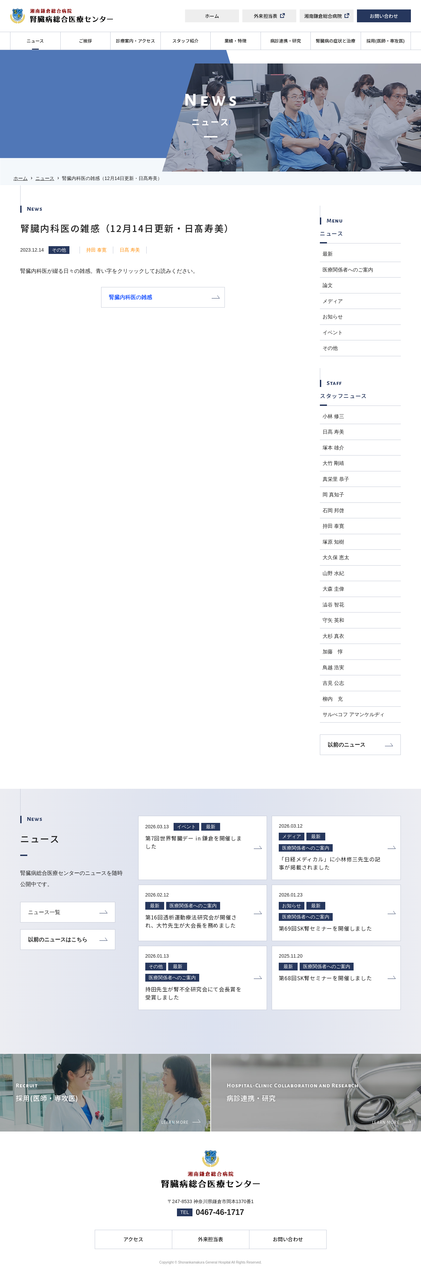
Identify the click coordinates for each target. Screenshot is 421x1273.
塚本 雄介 (333, 447)
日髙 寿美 (130, 250)
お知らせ (333, 316)
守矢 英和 (333, 620)
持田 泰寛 (96, 250)
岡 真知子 (333, 494)
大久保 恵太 (336, 557)
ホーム (212, 15)
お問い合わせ (384, 15)
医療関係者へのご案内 (348, 269)
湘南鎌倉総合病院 (326, 15)
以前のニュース (360, 745)
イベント (333, 332)
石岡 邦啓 (333, 510)
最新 (328, 254)
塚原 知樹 (333, 542)
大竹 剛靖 (333, 463)
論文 (328, 285)
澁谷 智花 (333, 604)
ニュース (35, 40)
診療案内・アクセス (135, 40)
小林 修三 (333, 416)
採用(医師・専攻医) (385, 40)
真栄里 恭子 (336, 479)
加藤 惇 (333, 651)
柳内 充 (333, 699)
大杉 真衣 (333, 636)
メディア (333, 301)
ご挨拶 (85, 40)
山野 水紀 (333, 573)
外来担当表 (269, 15)
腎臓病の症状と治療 (335, 40)
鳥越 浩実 (333, 667)
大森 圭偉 (333, 589)
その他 (59, 250)
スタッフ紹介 (185, 40)
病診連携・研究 (285, 40)
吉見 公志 (333, 683)
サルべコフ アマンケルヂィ (354, 714)
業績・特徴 (235, 40)
